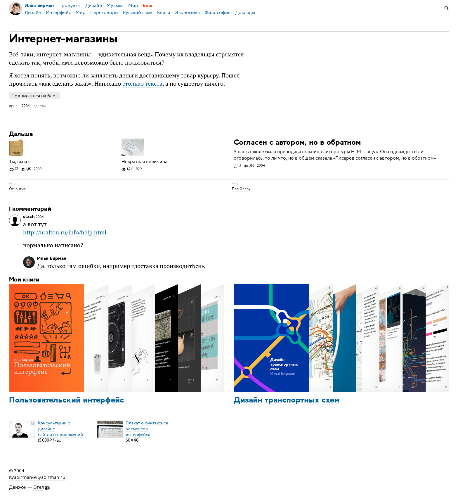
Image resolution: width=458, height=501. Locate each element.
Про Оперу (241, 188)
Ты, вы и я (20, 161)
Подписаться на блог (34, 96)
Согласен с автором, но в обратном (297, 143)
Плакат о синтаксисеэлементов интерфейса (147, 428)
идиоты (39, 105)
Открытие (17, 188)
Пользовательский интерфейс (66, 400)
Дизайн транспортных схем (287, 400)
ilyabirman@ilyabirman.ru (37, 477)
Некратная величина (144, 161)
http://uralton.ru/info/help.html (64, 232)
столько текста (142, 83)
